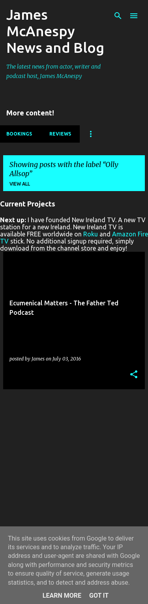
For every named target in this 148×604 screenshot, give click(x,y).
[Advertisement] (74, 469)
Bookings (19, 133)
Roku (90, 234)
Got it (99, 595)
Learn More (62, 595)
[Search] (118, 15)
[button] (134, 375)
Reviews (60, 133)
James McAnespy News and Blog (55, 31)
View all (19, 183)
